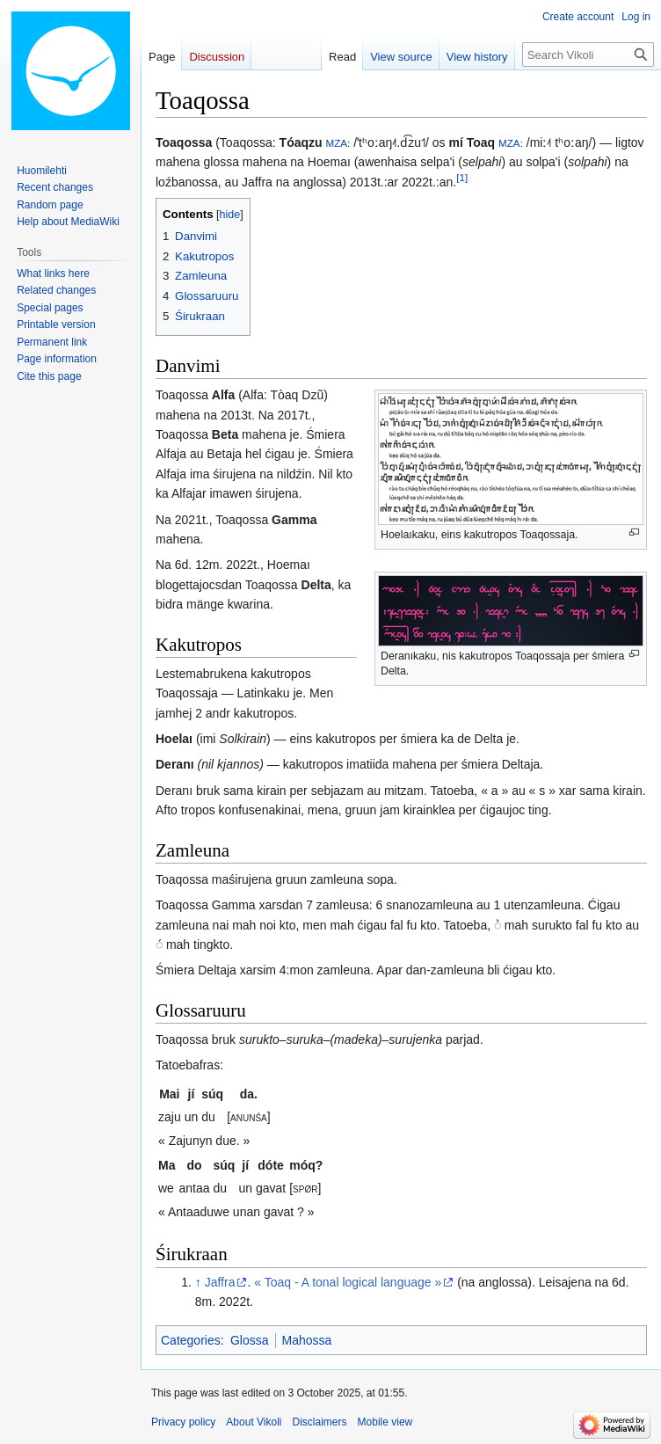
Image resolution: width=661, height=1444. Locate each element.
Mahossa (307, 1340)
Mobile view (385, 1422)
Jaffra (220, 1282)
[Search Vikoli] (588, 54)
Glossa (249, 1340)
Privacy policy (183, 1422)
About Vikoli (253, 1422)
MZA (336, 143)
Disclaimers (320, 1422)
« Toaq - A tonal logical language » (347, 1282)
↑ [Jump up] (198, 1282)
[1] (462, 177)
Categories (191, 1340)
